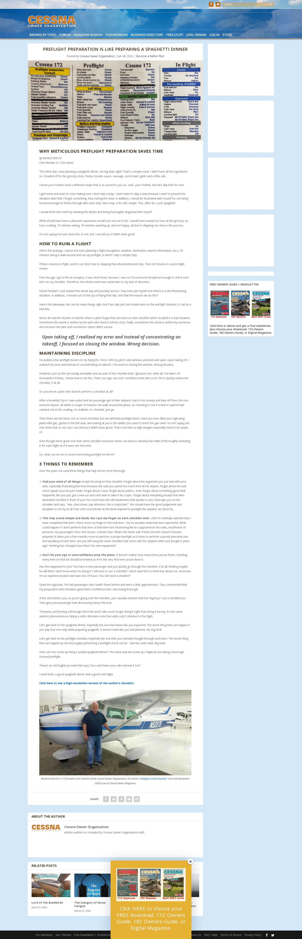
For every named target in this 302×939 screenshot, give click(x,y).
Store (227, 35)
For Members (117, 35)
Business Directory (147, 35)
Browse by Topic (42, 35)
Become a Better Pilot (150, 56)
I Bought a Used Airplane (153, 778)
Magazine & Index (88, 35)
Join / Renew (196, 35)
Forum (64, 35)
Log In (214, 35)
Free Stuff (174, 35)
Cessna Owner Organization (97, 56)
